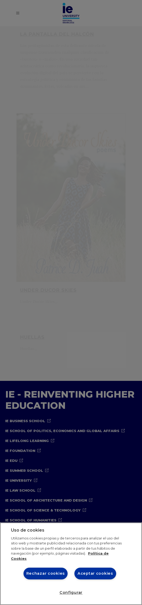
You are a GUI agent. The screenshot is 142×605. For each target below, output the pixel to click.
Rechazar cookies (45, 573)
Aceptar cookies (95, 573)
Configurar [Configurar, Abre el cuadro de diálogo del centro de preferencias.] (71, 592)
